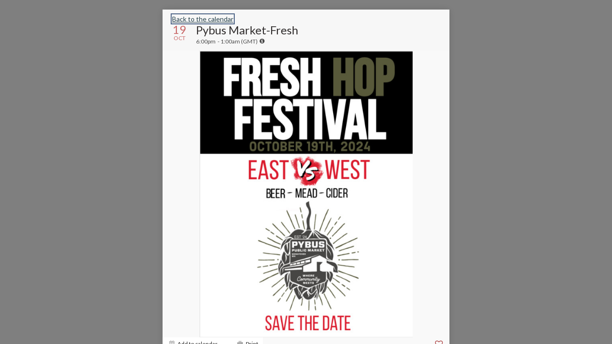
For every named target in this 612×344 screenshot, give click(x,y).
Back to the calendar (202, 19)
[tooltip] (262, 41)
